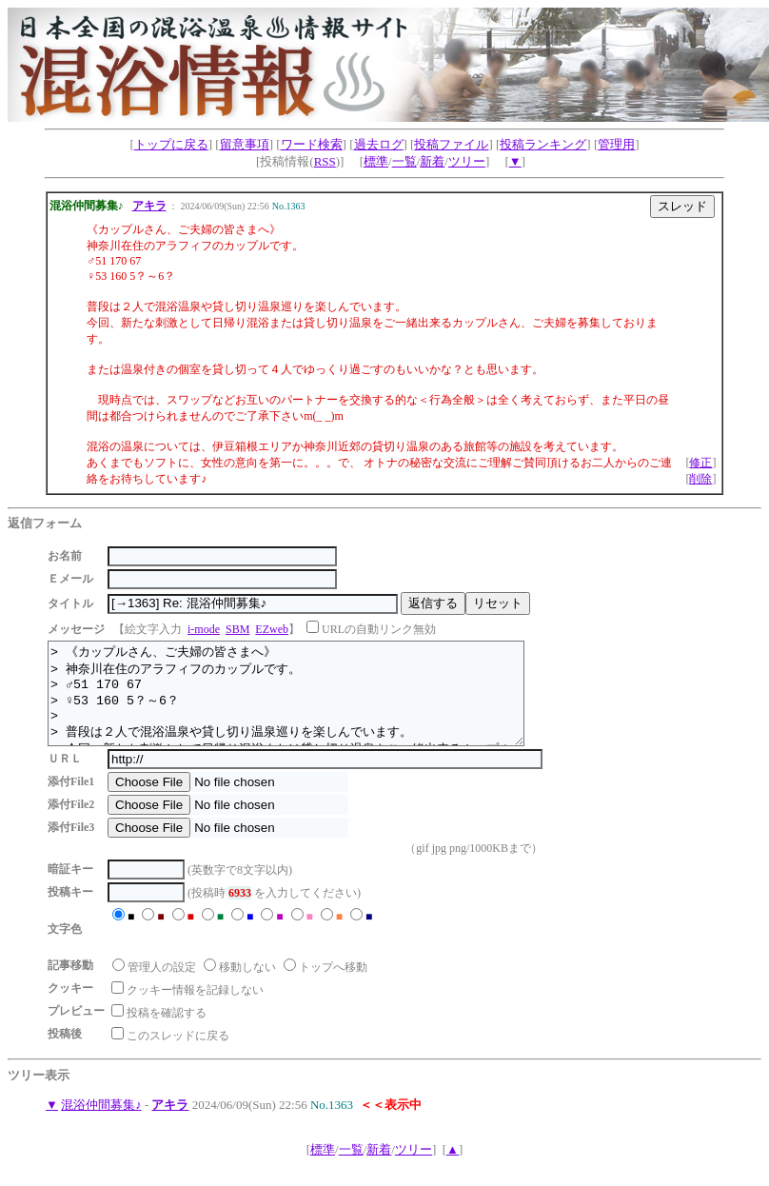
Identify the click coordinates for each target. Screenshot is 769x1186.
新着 (432, 161)
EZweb (271, 629)
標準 (376, 161)
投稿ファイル (451, 144)
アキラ (149, 205)
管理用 (616, 144)
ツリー (466, 161)
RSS (325, 161)
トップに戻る (171, 144)
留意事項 (244, 144)
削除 (700, 478)
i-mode (203, 629)
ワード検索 (312, 144)
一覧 (404, 161)
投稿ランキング (543, 144)
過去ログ (379, 144)
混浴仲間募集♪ (101, 1124)
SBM (237, 629)
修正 (700, 462)
